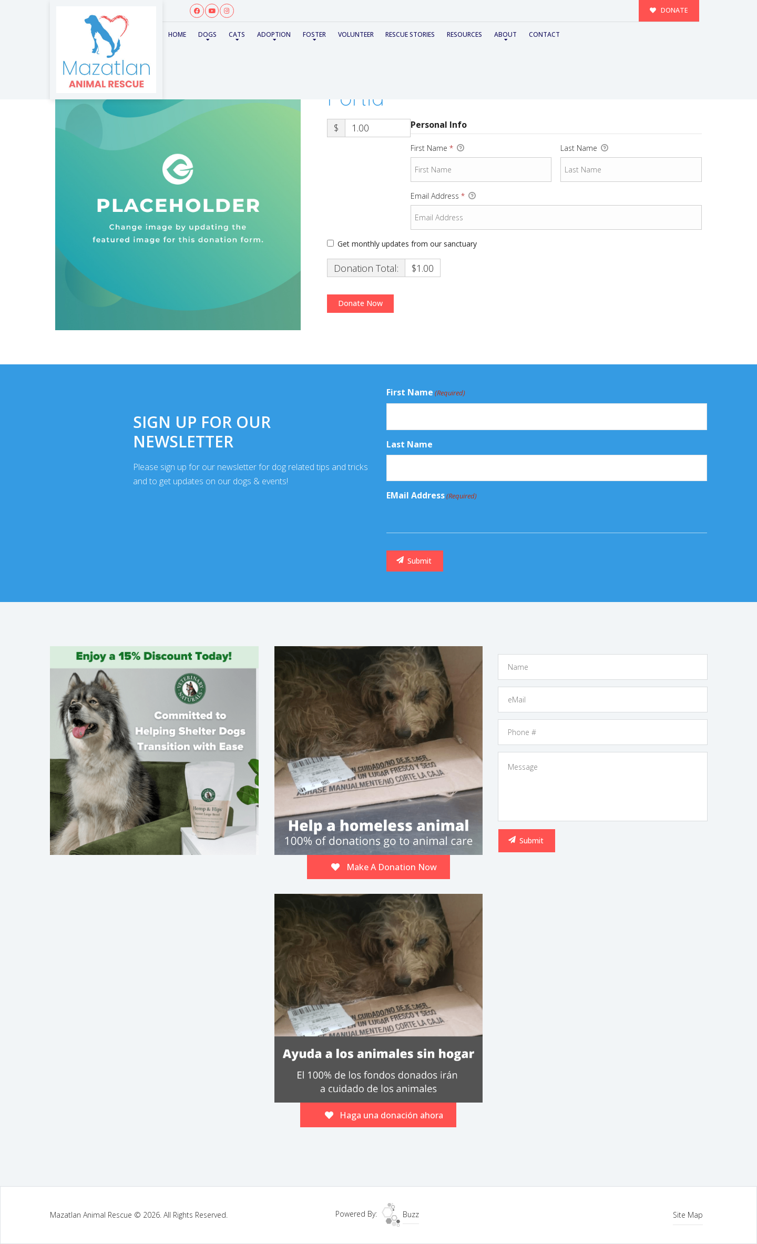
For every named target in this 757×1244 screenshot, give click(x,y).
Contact (533, 33)
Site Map (688, 1215)
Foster (309, 33)
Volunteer (349, 33)
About (496, 33)
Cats (234, 33)
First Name (437, 148)
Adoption (270, 33)
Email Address (443, 196)
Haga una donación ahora (384, 1115)
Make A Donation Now (384, 867)
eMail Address (431, 496)
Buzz (400, 1214)
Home (177, 33)
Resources (456, 33)
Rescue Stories (402, 33)
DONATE (670, 10)
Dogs (206, 33)
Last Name (584, 148)
